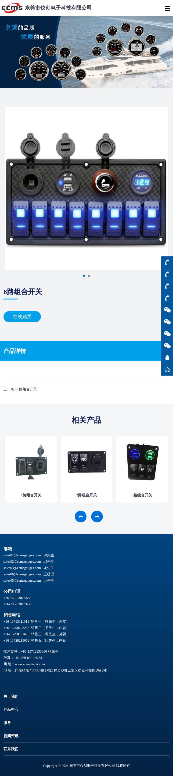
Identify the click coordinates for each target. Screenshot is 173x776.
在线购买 (22, 316)
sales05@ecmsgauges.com (22, 580)
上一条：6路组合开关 (20, 389)
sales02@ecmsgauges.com (22, 561)
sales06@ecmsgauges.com (22, 574)
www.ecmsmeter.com (30, 664)
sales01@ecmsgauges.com (22, 555)
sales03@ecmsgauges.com (22, 568)
